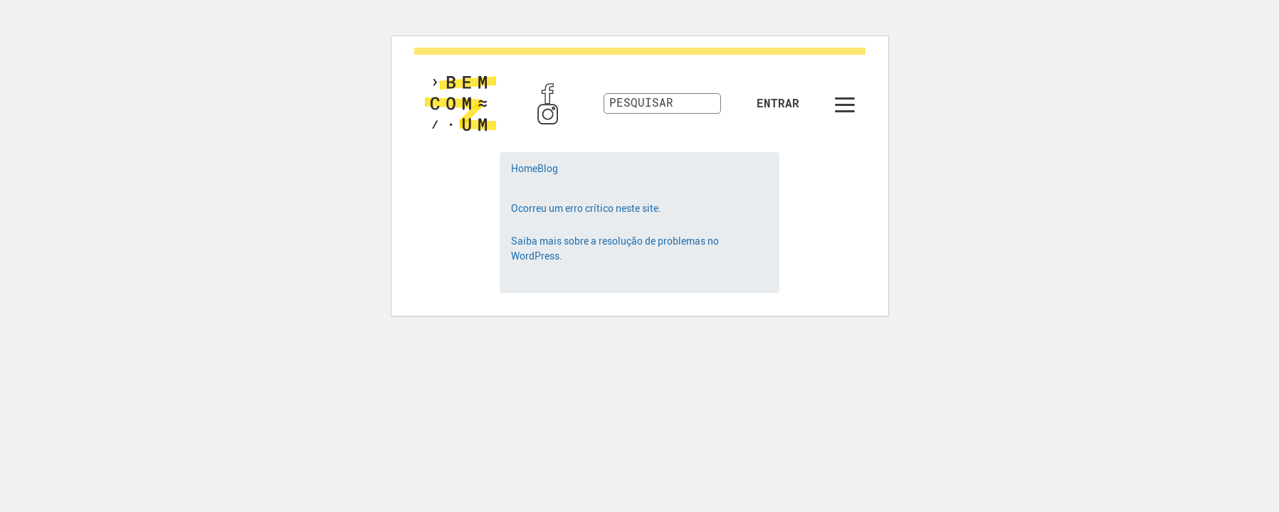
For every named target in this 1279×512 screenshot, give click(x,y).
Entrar (778, 103)
